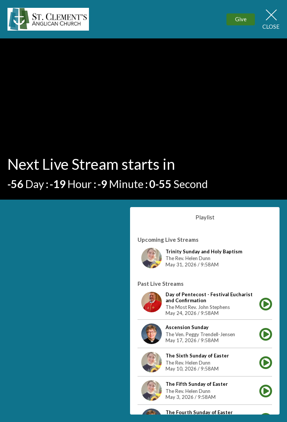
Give (241, 19)
